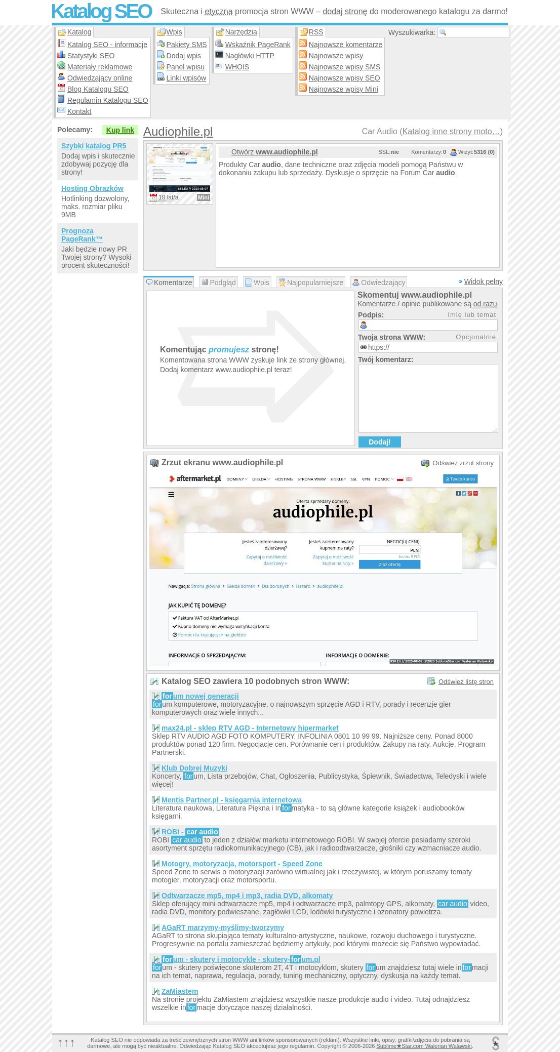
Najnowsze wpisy (336, 56)
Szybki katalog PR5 (93, 146)
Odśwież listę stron (466, 681)
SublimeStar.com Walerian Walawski (423, 1046)
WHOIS (237, 67)
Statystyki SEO (90, 56)
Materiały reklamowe (99, 67)
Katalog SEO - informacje (107, 45)
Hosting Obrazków (92, 188)
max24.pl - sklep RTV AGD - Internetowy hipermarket (250, 728)
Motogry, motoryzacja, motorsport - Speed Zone (242, 864)
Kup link (120, 130)
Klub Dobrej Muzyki (194, 768)
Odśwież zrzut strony (463, 463)
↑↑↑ (66, 1042)
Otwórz (274, 152)
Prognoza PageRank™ (82, 235)
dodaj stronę (345, 11)
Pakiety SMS (187, 45)
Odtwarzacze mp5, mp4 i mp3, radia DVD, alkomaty (247, 896)
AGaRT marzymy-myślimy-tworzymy (223, 927)
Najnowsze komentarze (346, 45)
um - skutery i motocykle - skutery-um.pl (241, 959)
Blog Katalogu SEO (98, 89)
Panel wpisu (186, 67)
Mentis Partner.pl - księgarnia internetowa (232, 800)
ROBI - (190, 832)
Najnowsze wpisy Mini (343, 89)
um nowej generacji (200, 696)
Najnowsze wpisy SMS (345, 67)
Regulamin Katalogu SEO (107, 100)
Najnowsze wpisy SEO (344, 78)
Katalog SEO (101, 11)
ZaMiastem (180, 991)
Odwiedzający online (99, 78)
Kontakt (79, 111)
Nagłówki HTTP (249, 56)
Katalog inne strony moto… (451, 131)
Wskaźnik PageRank (258, 45)
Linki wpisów (187, 78)
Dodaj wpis (184, 56)
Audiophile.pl (178, 131)
